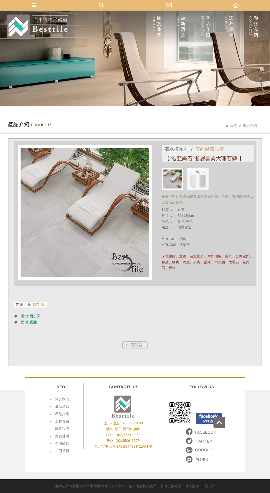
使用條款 (62, 443)
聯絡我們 (62, 429)
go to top (264, 389)
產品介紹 (62, 414)
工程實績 (62, 421)
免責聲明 (62, 436)
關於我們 (62, 399)
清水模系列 (177, 149)
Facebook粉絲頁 (209, 418)
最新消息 (62, 407)
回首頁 (64, 451)
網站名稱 (37, 26)
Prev (135, 345)
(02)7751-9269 (129, 435)
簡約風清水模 (209, 149)
